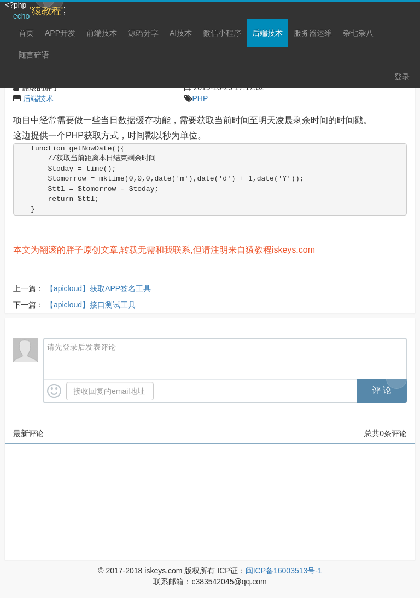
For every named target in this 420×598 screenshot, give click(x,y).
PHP (200, 98)
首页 (26, 32)
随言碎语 (34, 54)
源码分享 (143, 32)
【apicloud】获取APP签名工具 (98, 288)
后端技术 (267, 32)
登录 (402, 76)
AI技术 (181, 32)
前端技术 (101, 32)
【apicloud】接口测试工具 (91, 304)
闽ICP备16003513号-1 (284, 570)
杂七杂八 (358, 32)
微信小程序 (222, 32)
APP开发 (60, 32)
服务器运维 (313, 32)
